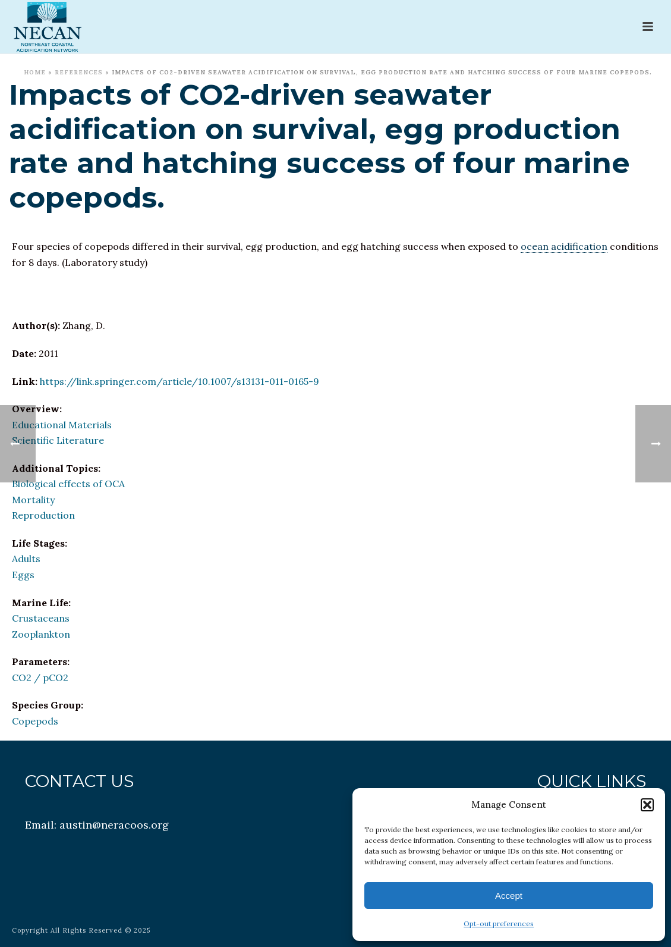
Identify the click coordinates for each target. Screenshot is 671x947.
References (79, 72)
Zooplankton (41, 634)
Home (35, 72)
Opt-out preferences (499, 923)
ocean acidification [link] (564, 246)
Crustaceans (41, 618)
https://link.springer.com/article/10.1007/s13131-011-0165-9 (179, 381)
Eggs (23, 575)
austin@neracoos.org (114, 825)
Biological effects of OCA (68, 484)
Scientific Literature (58, 440)
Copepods (35, 721)
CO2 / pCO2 (40, 677)
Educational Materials (62, 425)
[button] (647, 805)
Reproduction (43, 515)
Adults (26, 559)
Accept (508, 895)
